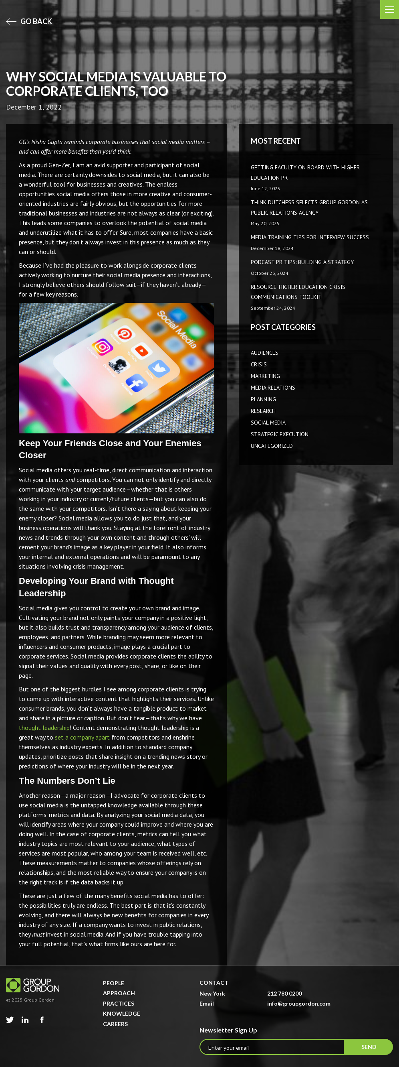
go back (29, 21)
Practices (118, 1003)
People (113, 983)
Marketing (265, 376)
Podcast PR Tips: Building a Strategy (302, 262)
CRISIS (259, 364)
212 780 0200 (284, 993)
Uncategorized (272, 445)
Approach (119, 993)
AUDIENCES (264, 352)
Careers (115, 1023)
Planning (263, 399)
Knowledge (121, 1013)
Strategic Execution (279, 434)
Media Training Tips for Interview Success (310, 237)
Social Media (268, 422)
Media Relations (273, 387)
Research (263, 411)
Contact (214, 982)
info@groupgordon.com (298, 1003)
